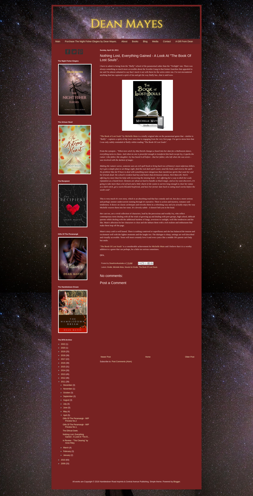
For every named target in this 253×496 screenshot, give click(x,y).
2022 (63, 344)
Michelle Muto (131, 136)
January (67, 455)
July (65, 404)
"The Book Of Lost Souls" (111, 246)
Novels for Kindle (131, 267)
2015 (63, 367)
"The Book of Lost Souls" (111, 136)
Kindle (109, 267)
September (68, 396)
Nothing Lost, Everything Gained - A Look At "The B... (76, 435)
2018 (63, 355)
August (66, 400)
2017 (63, 359)
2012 (63, 378)
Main (57, 41)
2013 (63, 374)
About (124, 41)
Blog (145, 41)
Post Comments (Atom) (122, 361)
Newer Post (106, 357)
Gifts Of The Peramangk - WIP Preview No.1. (76, 425)
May (65, 411)
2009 (63, 463)
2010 (63, 460)
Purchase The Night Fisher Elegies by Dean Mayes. (91, 41)
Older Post (189, 357)
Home (148, 357)
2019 (63, 351)
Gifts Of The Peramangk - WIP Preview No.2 (76, 419)
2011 (63, 382)
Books (135, 41)
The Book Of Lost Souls (148, 267)
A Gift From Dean (184, 41)
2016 (63, 363)
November (68, 389)
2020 (63, 348)
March (66, 448)
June (65, 408)
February (67, 451)
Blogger (176, 482)
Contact (167, 41)
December (68, 385)
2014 (63, 370)
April (65, 415)
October (67, 393)
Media (155, 41)
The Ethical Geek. (70, 431)
